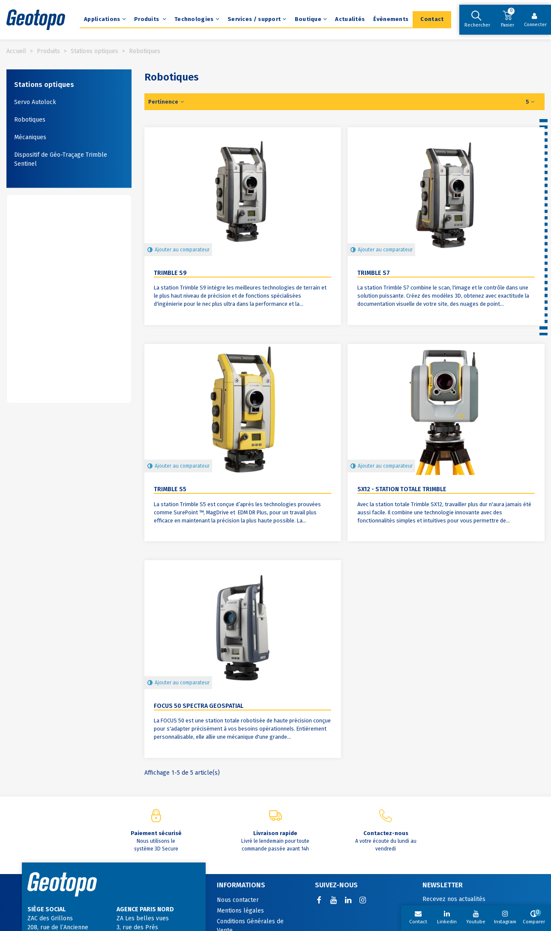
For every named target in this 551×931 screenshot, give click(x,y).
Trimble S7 (373, 273)
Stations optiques (44, 85)
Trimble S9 (170, 273)
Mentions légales (240, 910)
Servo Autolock (35, 102)
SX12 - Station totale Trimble (401, 489)
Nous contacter (238, 900)
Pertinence (166, 101)
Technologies (194, 19)
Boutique (308, 19)
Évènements (390, 19)
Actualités (350, 19)
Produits (147, 19)
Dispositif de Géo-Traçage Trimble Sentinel (60, 159)
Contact (431, 19)
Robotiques (29, 119)
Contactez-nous (385, 833)
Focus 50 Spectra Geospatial (198, 706)
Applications (102, 19)
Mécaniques (30, 137)
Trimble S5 (170, 489)
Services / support (254, 19)
